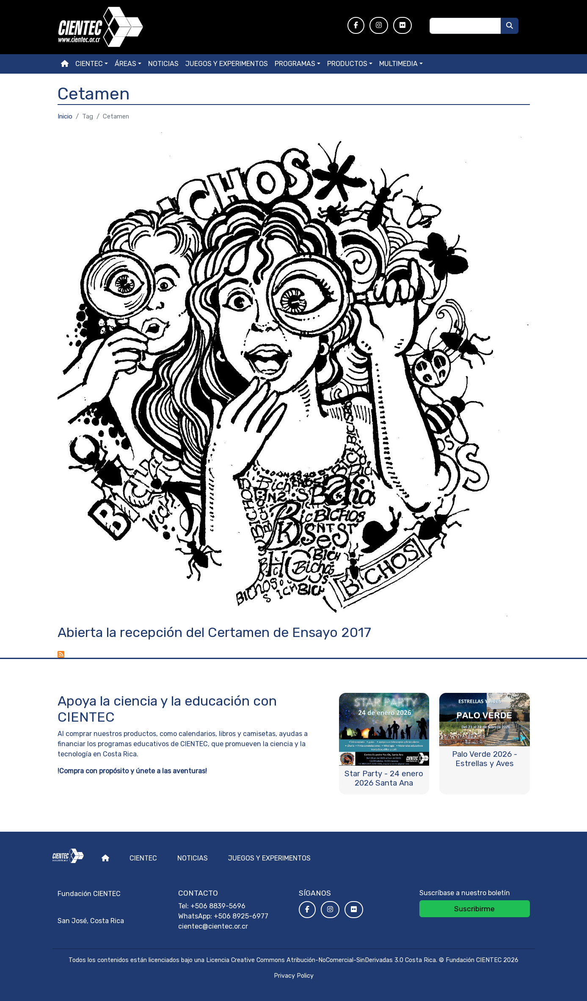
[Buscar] (509, 26)
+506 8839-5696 (217, 906)
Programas (295, 64)
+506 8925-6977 (241, 916)
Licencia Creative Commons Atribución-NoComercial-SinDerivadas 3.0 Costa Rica (321, 960)
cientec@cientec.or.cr (213, 926)
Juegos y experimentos (226, 64)
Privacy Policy (294, 975)
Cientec (143, 858)
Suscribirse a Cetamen (61, 654)
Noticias (163, 64)
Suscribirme (474, 908)
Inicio (65, 116)
